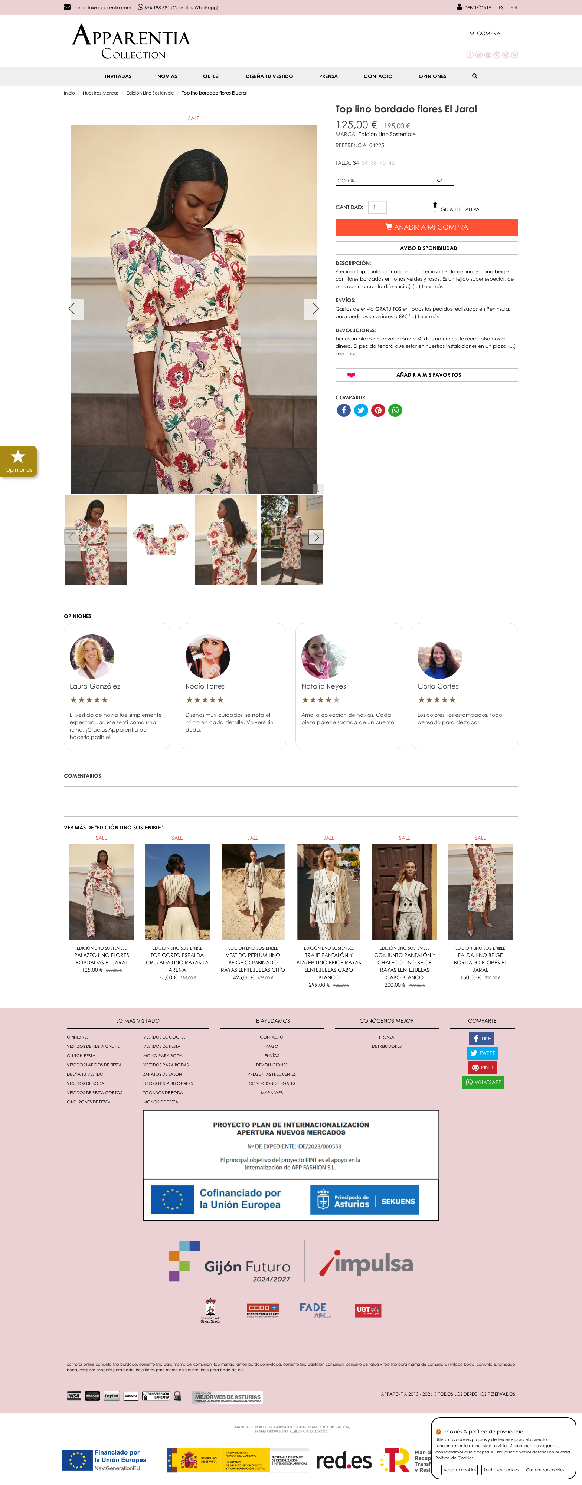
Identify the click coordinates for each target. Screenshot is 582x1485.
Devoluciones (271, 1064)
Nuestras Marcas (101, 93)
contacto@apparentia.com (97, 7)
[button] (494, 33)
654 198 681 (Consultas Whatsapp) (178, 7)
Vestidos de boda (85, 1083)
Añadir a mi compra (427, 227)
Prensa (328, 76)
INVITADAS (118, 76)
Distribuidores (387, 1046)
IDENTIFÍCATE (474, 7)
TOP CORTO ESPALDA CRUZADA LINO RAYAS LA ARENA (177, 962)
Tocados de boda (163, 1092)
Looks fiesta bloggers (168, 1083)
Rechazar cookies (501, 1469)
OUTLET (211, 76)
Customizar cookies (545, 1469)
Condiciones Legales (272, 1083)
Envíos (272, 1055)
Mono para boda (163, 1055)
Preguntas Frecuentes (272, 1074)
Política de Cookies (454, 1457)
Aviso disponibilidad (428, 248)
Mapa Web (272, 1092)
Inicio (69, 93)
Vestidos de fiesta (161, 1046)
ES (500, 7)
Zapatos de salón (162, 1074)
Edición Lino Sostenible (150, 93)
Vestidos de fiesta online (93, 1046)
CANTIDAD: (349, 207)
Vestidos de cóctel (164, 1036)
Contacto (378, 76)
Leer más (432, 286)
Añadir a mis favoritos (428, 375)
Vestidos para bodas (166, 1064)
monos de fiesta (160, 1101)
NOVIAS (167, 76)
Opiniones (432, 76)
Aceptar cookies (459, 1469)
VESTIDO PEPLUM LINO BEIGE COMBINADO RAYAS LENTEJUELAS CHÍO (253, 962)
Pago (271, 1046)
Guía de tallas (460, 209)
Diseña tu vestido (269, 76)
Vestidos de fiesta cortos (94, 1092)
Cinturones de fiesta (89, 1101)
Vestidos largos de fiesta (94, 1064)
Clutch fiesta (81, 1055)
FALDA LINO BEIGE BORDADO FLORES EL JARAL (480, 962)
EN (514, 7)
